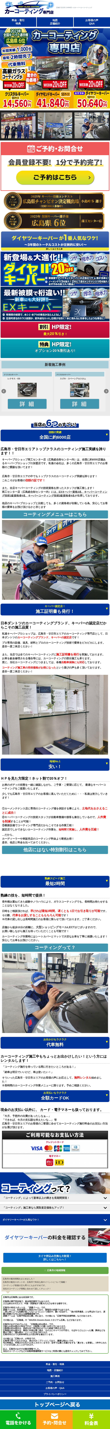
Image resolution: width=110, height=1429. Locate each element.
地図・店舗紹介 (55, 1370)
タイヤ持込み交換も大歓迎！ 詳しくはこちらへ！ (55, 1258)
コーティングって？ (55, 947)
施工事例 (55, 1376)
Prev (3, 391)
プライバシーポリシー (55, 1394)
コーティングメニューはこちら (55, 514)
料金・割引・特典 (55, 1364)
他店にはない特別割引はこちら (55, 849)
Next (106, 391)
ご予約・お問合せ (55, 1382)
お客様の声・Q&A (55, 1388)
